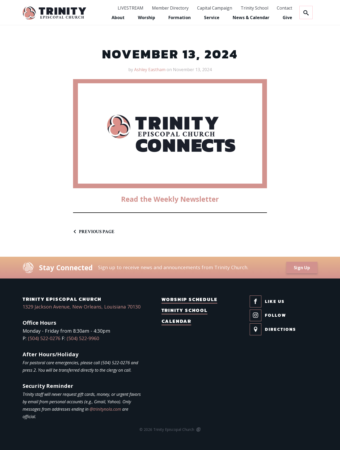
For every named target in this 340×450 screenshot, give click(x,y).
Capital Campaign (214, 8)
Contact (284, 8)
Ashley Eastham (149, 69)
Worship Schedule (190, 299)
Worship (146, 17)
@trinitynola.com (105, 409)
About (118, 17)
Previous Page (96, 232)
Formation (179, 17)
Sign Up (302, 268)
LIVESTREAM (130, 8)
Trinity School (254, 8)
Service (211, 17)
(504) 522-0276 (44, 338)
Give (287, 17)
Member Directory (170, 8)
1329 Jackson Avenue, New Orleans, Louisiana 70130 (82, 306)
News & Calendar (251, 17)
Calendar (176, 321)
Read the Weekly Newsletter (170, 199)
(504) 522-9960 (83, 338)
